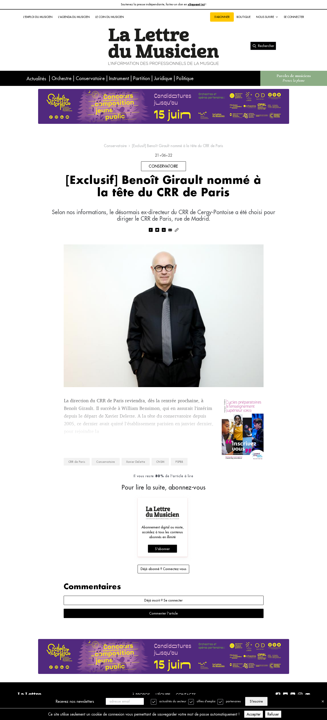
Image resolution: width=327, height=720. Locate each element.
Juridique (163, 78)
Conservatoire (90, 78)
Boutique (244, 17)
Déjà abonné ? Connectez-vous (163, 569)
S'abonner (222, 17)
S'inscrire (256, 701)
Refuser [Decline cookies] (273, 714)
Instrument (119, 78)
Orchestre (62, 78)
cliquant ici (196, 4)
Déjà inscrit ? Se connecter (163, 600)
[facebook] (150, 230)
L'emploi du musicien (38, 17)
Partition (141, 78)
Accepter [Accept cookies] (254, 714)
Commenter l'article (163, 613)
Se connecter (294, 17)
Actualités (36, 78)
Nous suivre (267, 17)
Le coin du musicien (109, 17)
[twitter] (157, 230)
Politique (185, 78)
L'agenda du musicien (74, 17)
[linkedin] (163, 230)
